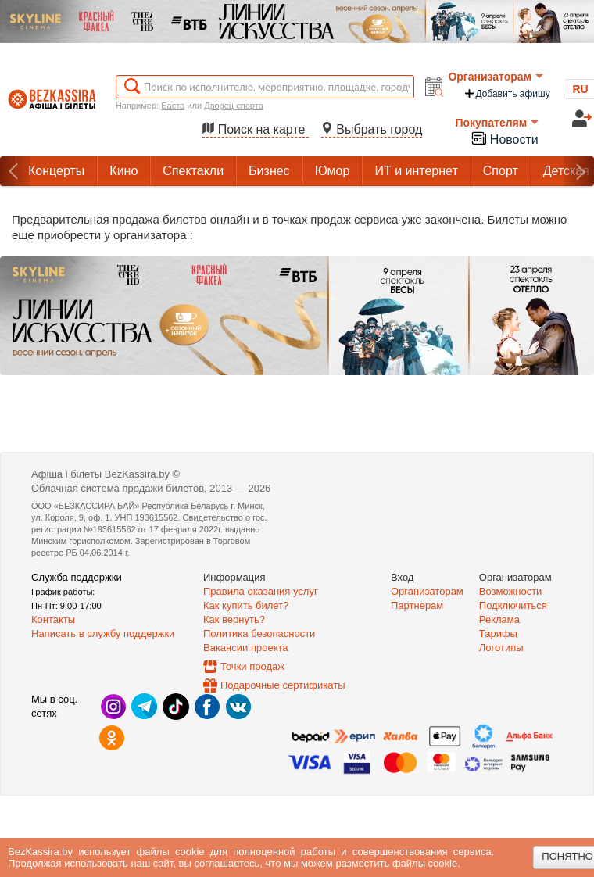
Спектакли (193, 170)
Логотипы (501, 647)
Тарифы (498, 633)
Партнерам (417, 605)
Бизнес (269, 170)
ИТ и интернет (415, 170)
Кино (123, 170)
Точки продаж (252, 666)
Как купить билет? (245, 605)
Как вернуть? (234, 619)
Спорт (500, 170)
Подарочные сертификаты (282, 685)
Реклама (499, 619)
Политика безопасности (259, 633)
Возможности (510, 591)
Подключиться (513, 605)
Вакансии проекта (245, 647)
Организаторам (495, 76)
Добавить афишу (506, 93)
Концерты (56, 170)
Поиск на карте (255, 129)
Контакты (53, 619)
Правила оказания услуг (260, 591)
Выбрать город (372, 129)
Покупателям (497, 122)
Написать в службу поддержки (102, 633)
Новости (504, 138)
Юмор (332, 170)
